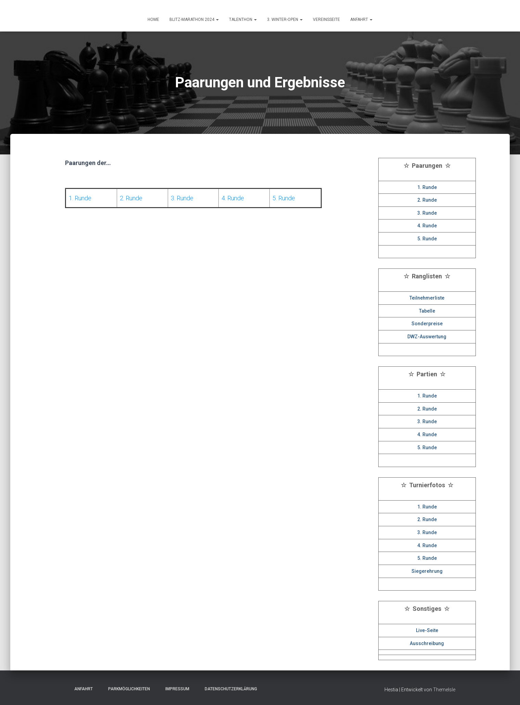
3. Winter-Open (285, 19)
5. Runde (427, 238)
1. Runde (427, 187)
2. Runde (427, 200)
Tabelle (427, 311)
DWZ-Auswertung (426, 336)
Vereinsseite (326, 19)
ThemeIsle (444, 689)
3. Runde (427, 213)
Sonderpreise (427, 323)
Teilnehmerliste (426, 298)
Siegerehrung (427, 571)
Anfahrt (81, 689)
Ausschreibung (427, 643)
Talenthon (243, 19)
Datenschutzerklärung (229, 689)
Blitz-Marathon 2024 (194, 19)
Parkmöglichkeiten (127, 689)
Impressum (175, 689)
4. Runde (427, 225)
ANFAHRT (361, 19)
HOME (153, 19)
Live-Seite (427, 630)
